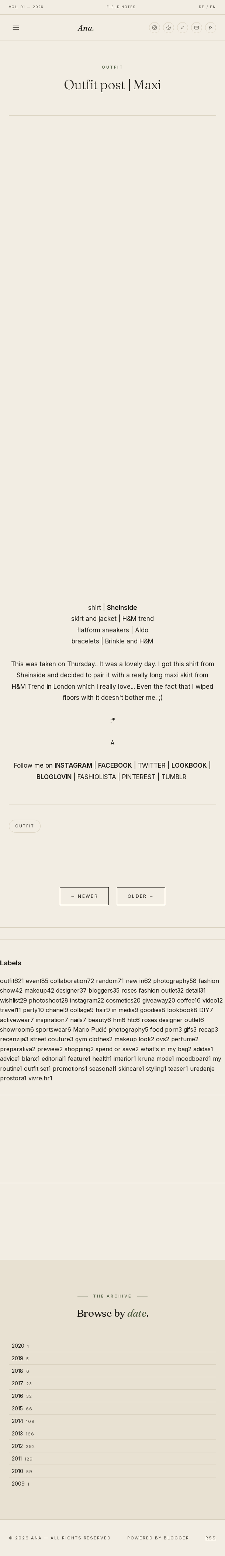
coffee (189, 1000)
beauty (99, 1020)
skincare (131, 1068)
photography (175, 980)
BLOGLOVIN (54, 777)
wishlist (13, 1000)
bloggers (104, 990)
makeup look (134, 1039)
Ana (86, 28)
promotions (70, 1068)
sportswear (53, 1029)
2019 (20, 1358)
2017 (22, 1383)
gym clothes (93, 1039)
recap (208, 1029)
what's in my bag (166, 1049)
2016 (22, 1396)
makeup (39, 990)
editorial (54, 1058)
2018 (21, 1371)
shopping (79, 1049)
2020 (20, 1346)
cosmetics (123, 1000)
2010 (22, 1471)
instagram (87, 1000)
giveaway (158, 1000)
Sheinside (122, 607)
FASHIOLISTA (96, 777)
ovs (162, 1039)
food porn (166, 1029)
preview (50, 1049)
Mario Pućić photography (110, 1029)
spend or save (117, 1049)
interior (125, 1058)
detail (196, 990)
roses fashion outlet (152, 990)
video (212, 1000)
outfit (24, 826)
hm (119, 1020)
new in (138, 980)
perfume (184, 1039)
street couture (51, 1039)
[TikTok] (182, 27)
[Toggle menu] (16, 28)
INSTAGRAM (73, 765)
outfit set (37, 1068)
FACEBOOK (115, 765)
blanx (31, 1058)
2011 (22, 1458)
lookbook (182, 1010)
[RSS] (210, 27)
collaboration (72, 980)
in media (125, 1010)
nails (78, 1020)
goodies (152, 1010)
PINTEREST (139, 777)
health (102, 1058)
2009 (21, 1483)
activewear (17, 1020)
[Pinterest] (168, 27)
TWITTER (152, 765)
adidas (203, 1049)
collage (82, 1010)
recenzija (14, 1039)
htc (133, 1020)
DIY (206, 1010)
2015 (22, 1408)
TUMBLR (174, 777)
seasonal (103, 1068)
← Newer (84, 896)
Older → (141, 896)
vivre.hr (40, 1078)
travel (10, 1010)
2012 (23, 1446)
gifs (190, 1029)
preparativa (17, 1049)
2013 (23, 1433)
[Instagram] (154, 27)
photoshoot (48, 1000)
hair (103, 1010)
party (33, 1010)
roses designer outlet (173, 1020)
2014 (23, 1421)
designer (71, 990)
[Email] (196, 27)
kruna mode (156, 1058)
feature (79, 1058)
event (37, 980)
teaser (178, 1068)
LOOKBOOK (189, 765)
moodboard (193, 1058)
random (110, 980)
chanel (57, 1010)
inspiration (52, 1020)
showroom (17, 1029)
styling (156, 1068)
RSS (210, 1538)
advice (10, 1058)
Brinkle (115, 641)
